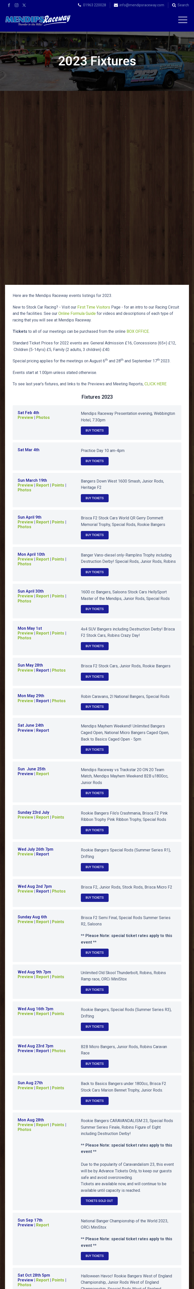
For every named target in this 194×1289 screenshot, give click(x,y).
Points (58, 338)
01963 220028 (94, 5)
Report (42, 301)
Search (183, 5)
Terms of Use (178, 1281)
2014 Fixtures (154, 1186)
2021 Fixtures (97, 1162)
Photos (43, 233)
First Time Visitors (93, 123)
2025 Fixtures (40, 1150)
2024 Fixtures (97, 1150)
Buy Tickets (95, 246)
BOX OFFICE (138, 147)
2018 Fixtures (97, 1174)
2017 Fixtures (154, 1174)
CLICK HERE (155, 200)
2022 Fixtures (40, 1162)
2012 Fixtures (97, 1198)
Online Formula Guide (77, 129)
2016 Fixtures (40, 1186)
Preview (25, 233)
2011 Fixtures (154, 1198)
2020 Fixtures (154, 1162)
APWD (120, 1281)
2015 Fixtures (97, 1186)
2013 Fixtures (40, 1198)
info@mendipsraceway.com (141, 5)
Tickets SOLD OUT (99, 1017)
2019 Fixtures (40, 1174)
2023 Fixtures (154, 1150)
